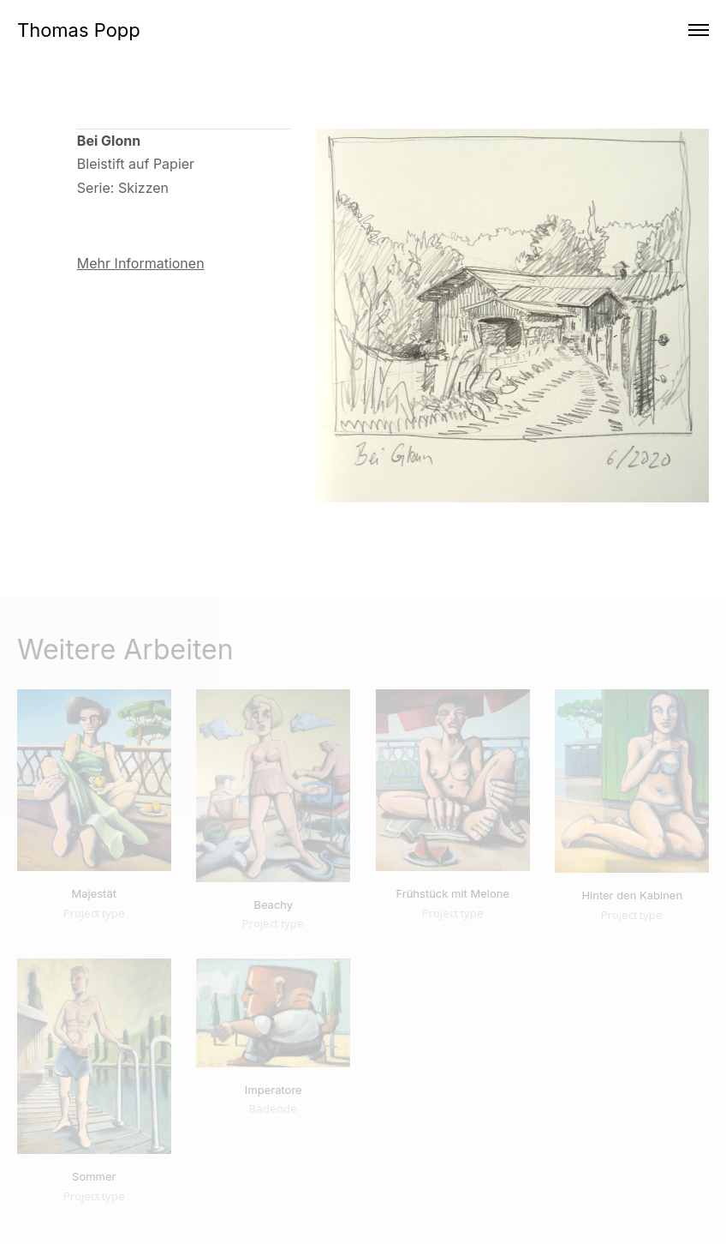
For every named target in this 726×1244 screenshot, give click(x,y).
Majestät (93, 893)
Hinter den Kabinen (631, 895)
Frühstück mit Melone (452, 893)
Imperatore (273, 1090)
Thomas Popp (78, 30)
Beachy (273, 904)
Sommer (94, 1176)
